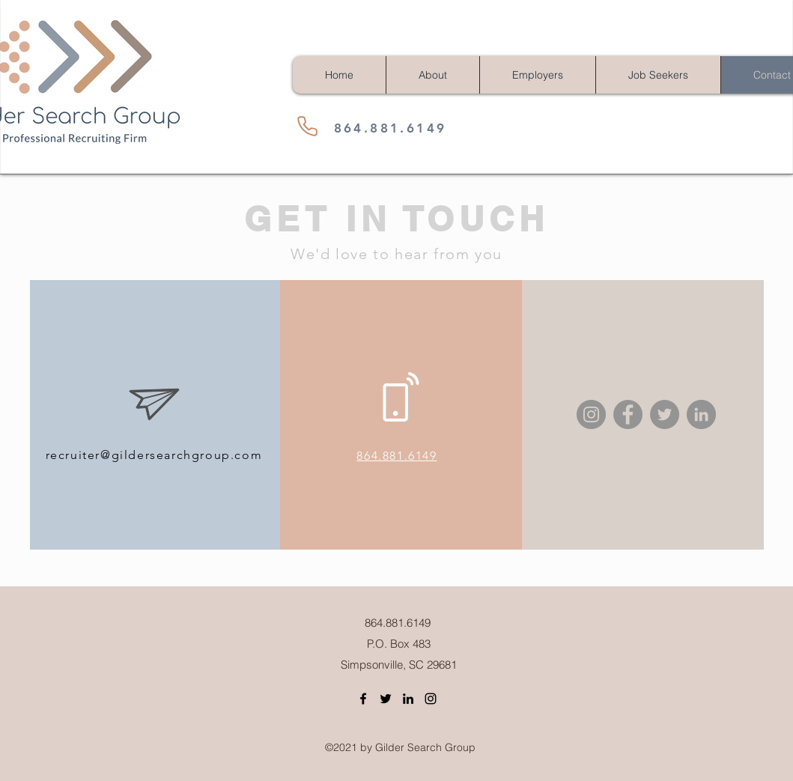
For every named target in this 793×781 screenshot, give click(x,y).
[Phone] (308, 126)
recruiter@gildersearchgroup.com (154, 455)
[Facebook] (627, 414)
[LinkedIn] (701, 414)
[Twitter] (664, 414)
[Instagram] (591, 414)
